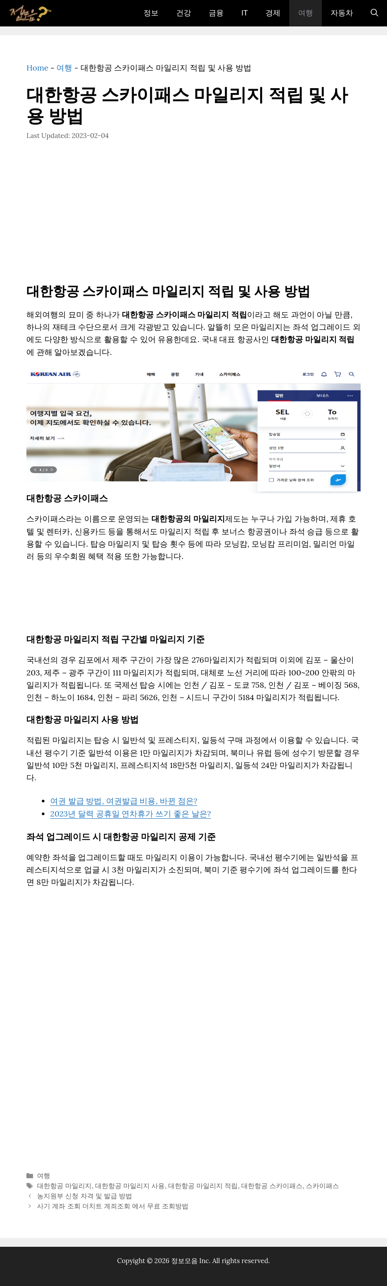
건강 (183, 13)
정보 (151, 13)
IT (244, 13)
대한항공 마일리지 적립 (203, 1186)
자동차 (342, 13)
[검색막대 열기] (374, 13)
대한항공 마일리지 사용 (130, 1186)
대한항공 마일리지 (64, 1186)
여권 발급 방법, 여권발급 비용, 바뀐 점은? (123, 801)
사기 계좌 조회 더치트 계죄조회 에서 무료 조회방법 (112, 1206)
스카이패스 (322, 1186)
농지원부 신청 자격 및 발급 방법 (84, 1196)
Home (37, 68)
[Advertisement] (193, 218)
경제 (272, 13)
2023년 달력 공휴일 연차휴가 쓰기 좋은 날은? (130, 814)
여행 (305, 13)
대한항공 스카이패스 (271, 1186)
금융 (216, 13)
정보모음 (184, 1260)
